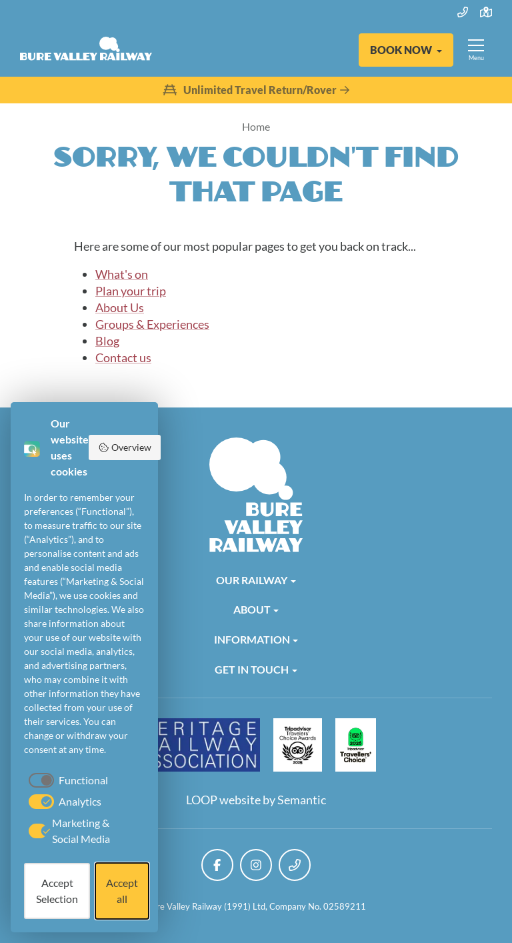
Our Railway (251, 580)
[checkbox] (66, 780)
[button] (406, 50)
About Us (119, 307)
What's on (121, 274)
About (252, 609)
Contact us (123, 357)
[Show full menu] (476, 50)
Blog (107, 340)
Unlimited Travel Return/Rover (256, 90)
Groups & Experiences (152, 324)
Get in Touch (252, 669)
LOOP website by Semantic (256, 799)
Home (256, 126)
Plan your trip (130, 290)
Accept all (122, 890)
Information (252, 639)
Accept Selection (57, 890)
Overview (124, 447)
